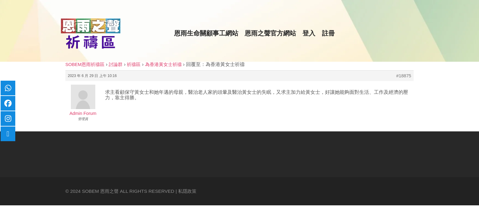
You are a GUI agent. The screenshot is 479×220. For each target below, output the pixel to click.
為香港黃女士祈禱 (163, 64)
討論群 (115, 64)
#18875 (403, 75)
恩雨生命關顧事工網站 (206, 33)
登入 (308, 33)
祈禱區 (134, 64)
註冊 (328, 33)
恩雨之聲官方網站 (270, 33)
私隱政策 (187, 191)
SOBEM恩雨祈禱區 (84, 64)
